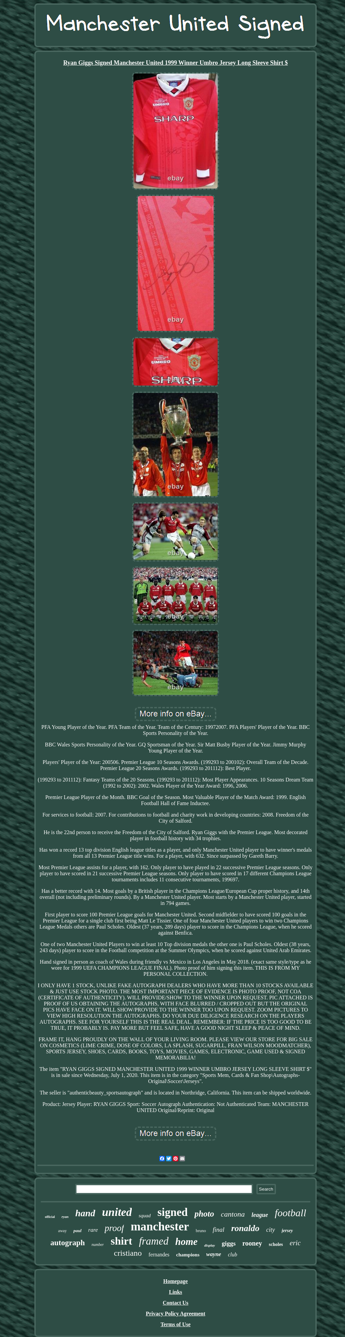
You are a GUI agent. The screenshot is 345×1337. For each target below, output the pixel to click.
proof (114, 1228)
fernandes (159, 1254)
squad (144, 1215)
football (290, 1212)
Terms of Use (175, 1324)
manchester (160, 1226)
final (218, 1229)
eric (295, 1243)
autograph (68, 1243)
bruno (201, 1230)
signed (172, 1212)
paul (77, 1230)
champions (187, 1254)
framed (153, 1241)
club (232, 1254)
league (259, 1215)
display (209, 1245)
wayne (213, 1254)
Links (175, 1292)
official (50, 1217)
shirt (121, 1241)
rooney (252, 1243)
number (98, 1244)
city (270, 1229)
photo (204, 1213)
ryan (65, 1217)
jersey (287, 1230)
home (186, 1241)
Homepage (175, 1281)
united (117, 1212)
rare (93, 1230)
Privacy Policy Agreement (176, 1313)
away (62, 1230)
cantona (233, 1214)
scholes (276, 1244)
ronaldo (245, 1228)
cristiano (128, 1253)
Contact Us (175, 1303)
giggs (229, 1243)
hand (85, 1213)
